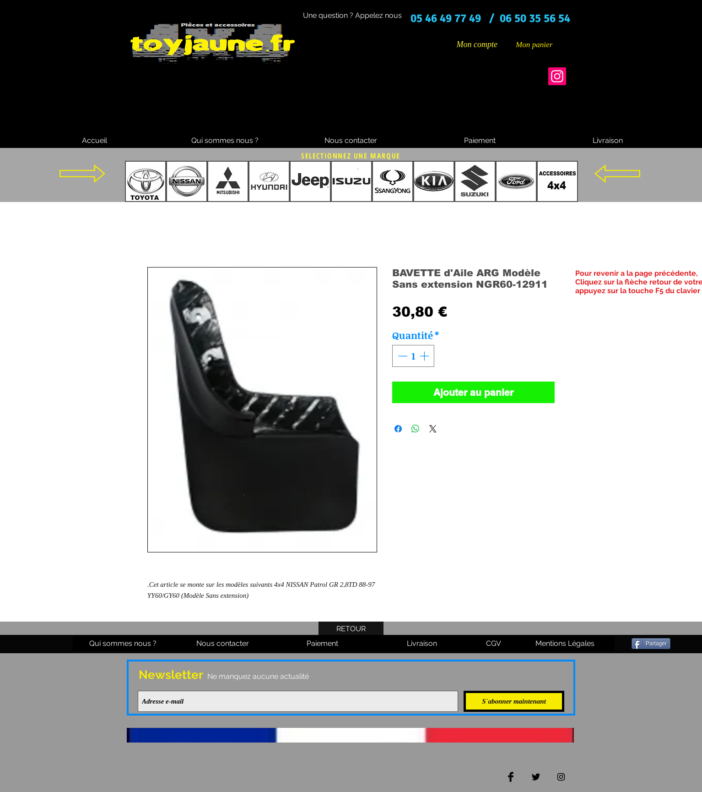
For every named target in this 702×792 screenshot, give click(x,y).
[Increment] (425, 355)
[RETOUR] (351, 629)
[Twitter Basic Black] (536, 777)
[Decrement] (402, 355)
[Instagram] (557, 76)
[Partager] (651, 643)
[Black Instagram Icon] (561, 777)
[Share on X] (432, 428)
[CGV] (493, 643)
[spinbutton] (413, 355)
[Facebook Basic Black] (511, 777)
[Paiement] (479, 140)
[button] (541, 44)
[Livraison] (607, 140)
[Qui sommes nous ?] (225, 140)
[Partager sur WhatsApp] (415, 428)
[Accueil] (94, 140)
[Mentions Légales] (565, 643)
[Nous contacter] (350, 140)
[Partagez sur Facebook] (398, 428)
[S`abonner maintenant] (514, 701)
